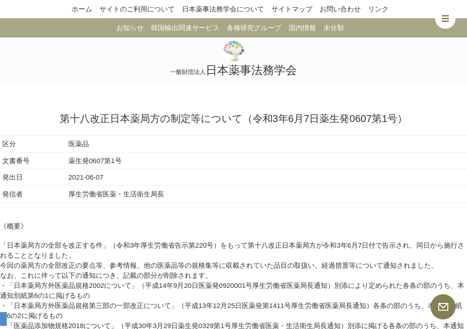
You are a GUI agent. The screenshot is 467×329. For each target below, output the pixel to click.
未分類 (333, 28)
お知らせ (130, 28)
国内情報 (302, 28)
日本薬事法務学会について (223, 9)
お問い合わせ (340, 9)
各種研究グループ (254, 28)
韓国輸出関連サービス (185, 28)
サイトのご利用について (137, 9)
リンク (378, 9)
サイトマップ (291, 9)
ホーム (82, 9)
